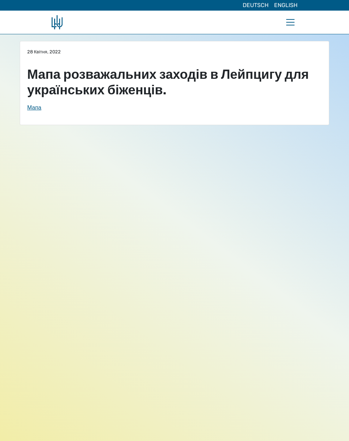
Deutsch (255, 5)
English (285, 5)
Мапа (34, 107)
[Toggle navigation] (290, 22)
